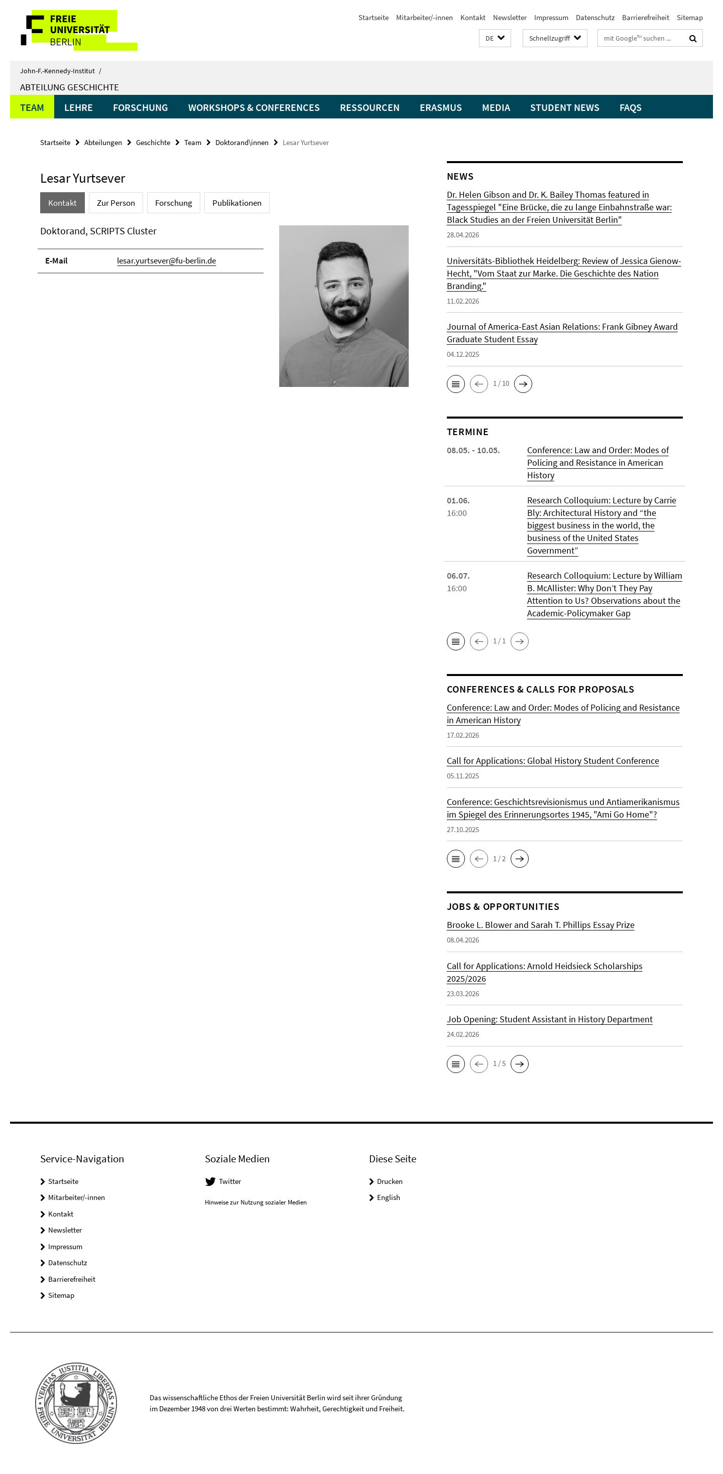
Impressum (551, 17)
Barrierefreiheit (645, 17)
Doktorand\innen (242, 142)
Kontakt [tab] (62, 202)
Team (32, 107)
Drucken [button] (390, 1181)
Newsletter (510, 17)
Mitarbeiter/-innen (424, 17)
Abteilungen (103, 142)
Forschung (140, 107)
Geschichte (153, 142)
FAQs (631, 107)
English (388, 1197)
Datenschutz (595, 17)
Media (496, 107)
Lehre (78, 107)
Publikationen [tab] (237, 202)
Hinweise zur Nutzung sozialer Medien (256, 1202)
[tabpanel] (224, 310)
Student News (564, 107)
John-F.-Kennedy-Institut (60, 70)
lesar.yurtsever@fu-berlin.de (166, 260)
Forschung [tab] (173, 202)
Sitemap (690, 17)
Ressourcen (370, 107)
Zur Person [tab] (116, 202)
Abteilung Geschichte (69, 87)
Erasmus (441, 107)
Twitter (230, 1181)
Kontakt (473, 17)
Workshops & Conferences (254, 107)
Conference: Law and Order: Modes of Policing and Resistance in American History (598, 462)
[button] (495, 38)
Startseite (373, 17)
